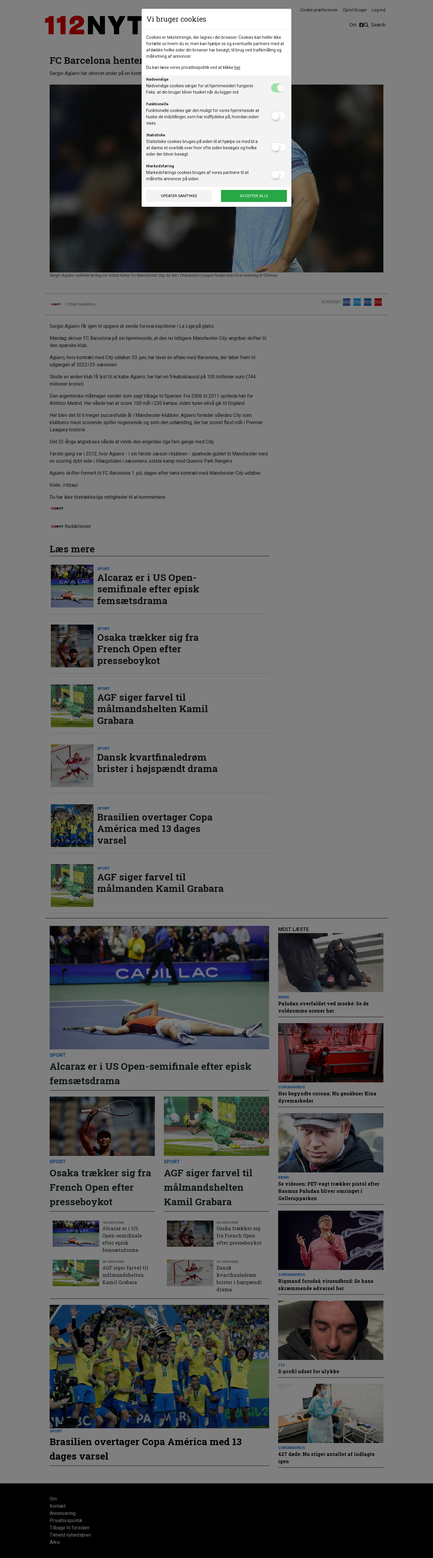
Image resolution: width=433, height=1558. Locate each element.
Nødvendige (157, 79)
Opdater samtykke (179, 196)
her (237, 67)
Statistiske (155, 135)
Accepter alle (254, 196)
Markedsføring (160, 166)
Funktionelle (157, 104)
